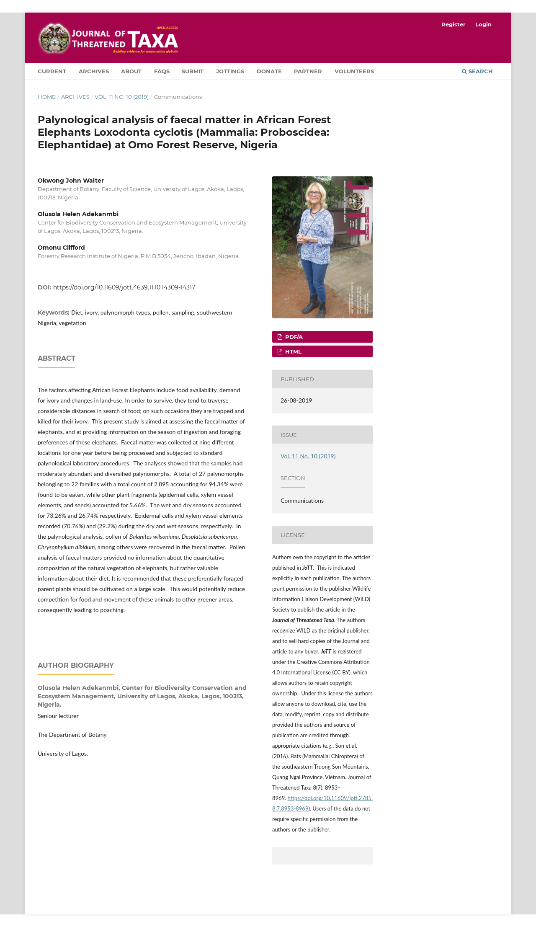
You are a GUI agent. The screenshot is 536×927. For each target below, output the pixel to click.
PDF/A (293, 336)
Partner (308, 71)
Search (477, 71)
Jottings (230, 71)
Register (453, 24)
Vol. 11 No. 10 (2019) (122, 96)
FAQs (162, 71)
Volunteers (354, 71)
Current (52, 71)
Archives (94, 71)
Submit (193, 71)
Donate (269, 71)
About (131, 71)
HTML (292, 351)
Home (47, 96)
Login (483, 24)
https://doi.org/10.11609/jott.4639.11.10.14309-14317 (124, 287)
